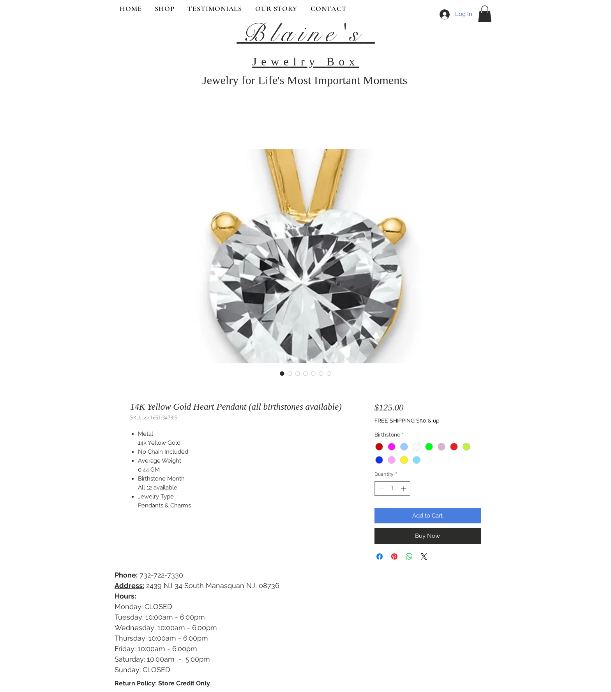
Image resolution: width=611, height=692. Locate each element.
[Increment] (404, 488)
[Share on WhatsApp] (409, 556)
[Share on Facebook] (379, 556)
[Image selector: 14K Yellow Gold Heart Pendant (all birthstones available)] (282, 373)
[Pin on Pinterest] (394, 556)
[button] (485, 13)
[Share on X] (424, 556)
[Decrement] (380, 488)
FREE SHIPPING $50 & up (407, 420)
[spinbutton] (392, 488)
